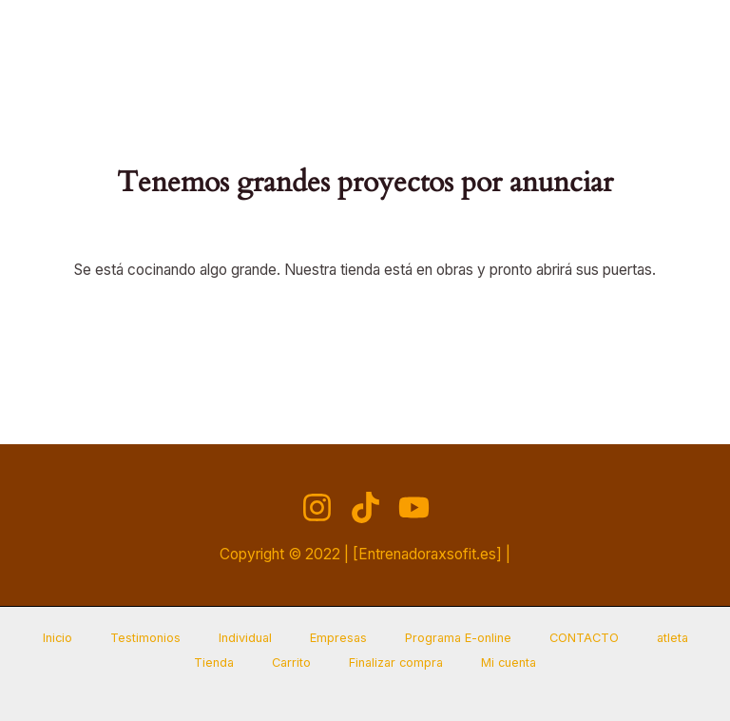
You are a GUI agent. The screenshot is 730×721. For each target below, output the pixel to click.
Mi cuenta (508, 662)
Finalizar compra (396, 662)
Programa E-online (458, 638)
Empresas (338, 638)
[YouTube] (414, 507)
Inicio (57, 638)
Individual (245, 638)
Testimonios (145, 638)
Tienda (214, 662)
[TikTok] (365, 507)
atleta (672, 638)
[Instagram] (317, 507)
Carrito (291, 662)
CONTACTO (584, 638)
